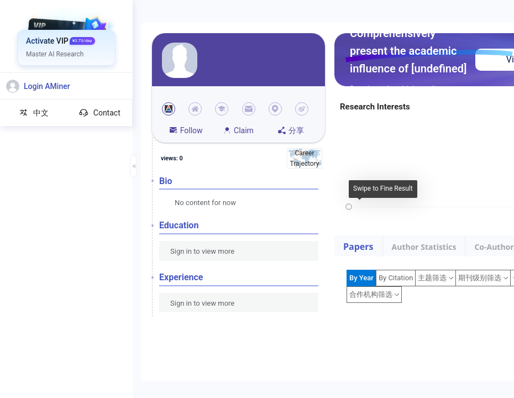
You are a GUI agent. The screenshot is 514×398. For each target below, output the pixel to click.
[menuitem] (67, 41)
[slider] (349, 207)
